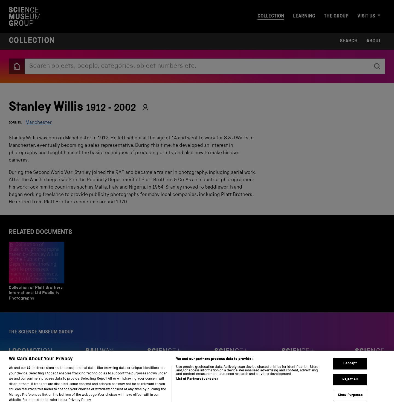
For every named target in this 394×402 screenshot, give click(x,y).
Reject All (350, 383)
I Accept (350, 367)
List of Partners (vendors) (197, 382)
